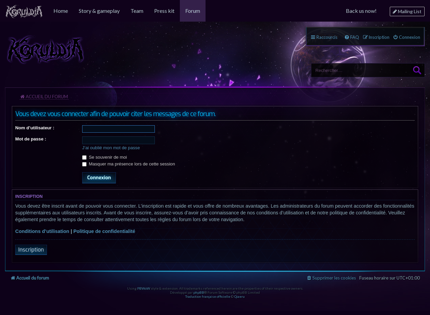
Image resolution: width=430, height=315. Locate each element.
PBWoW (143, 288)
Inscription (31, 249)
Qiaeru (239, 296)
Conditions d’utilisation (42, 231)
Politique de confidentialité (104, 231)
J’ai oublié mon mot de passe (111, 147)
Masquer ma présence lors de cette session (128, 163)
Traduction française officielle (207, 296)
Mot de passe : (30, 138)
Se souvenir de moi (104, 157)
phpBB (198, 292)
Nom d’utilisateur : (34, 127)
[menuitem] (24, 11)
